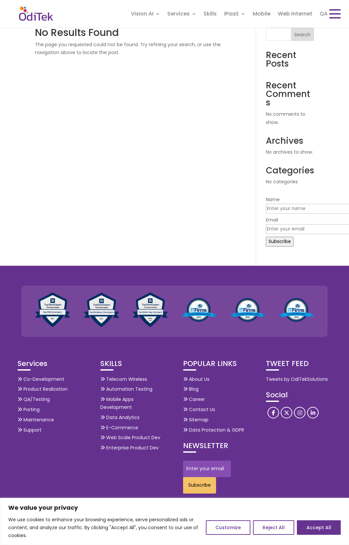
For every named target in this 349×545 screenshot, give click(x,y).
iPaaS (231, 14)
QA (324, 14)
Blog (191, 389)
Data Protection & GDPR (213, 430)
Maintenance (35, 419)
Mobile (261, 14)
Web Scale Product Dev (130, 437)
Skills (210, 14)
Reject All (274, 527)
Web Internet (295, 14)
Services (178, 14)
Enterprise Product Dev (129, 447)
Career (194, 399)
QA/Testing (33, 399)
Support (29, 430)
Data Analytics (120, 417)
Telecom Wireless (123, 379)
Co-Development (40, 379)
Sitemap (195, 419)
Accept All (318, 527)
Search (302, 34)
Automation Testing (126, 389)
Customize (228, 527)
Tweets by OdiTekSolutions (297, 379)
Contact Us (199, 409)
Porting (28, 409)
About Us (196, 379)
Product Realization (42, 389)
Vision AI (142, 14)
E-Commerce (119, 427)
